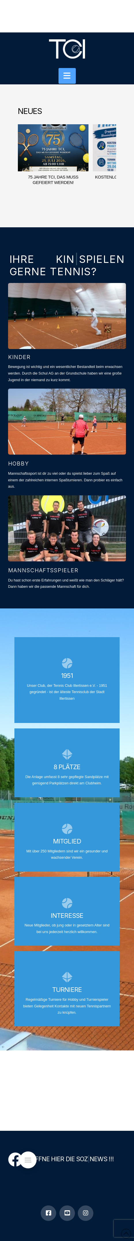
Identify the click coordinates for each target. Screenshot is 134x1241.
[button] (67, 76)
